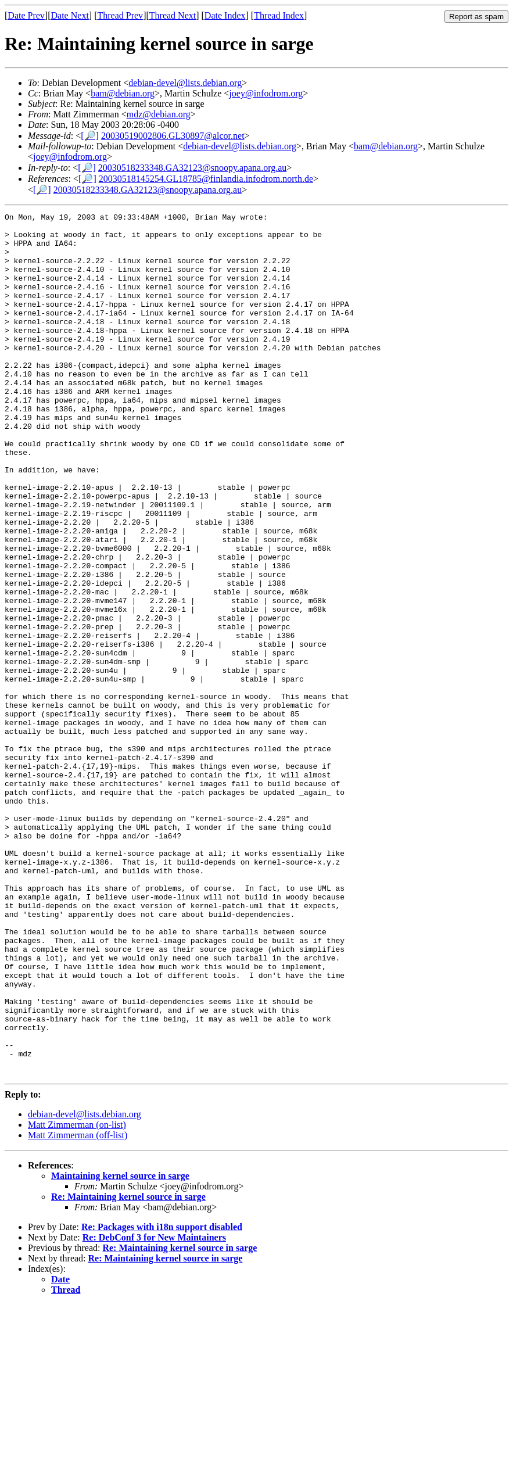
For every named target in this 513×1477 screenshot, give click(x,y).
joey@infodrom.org (266, 93)
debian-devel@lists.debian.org (185, 83)
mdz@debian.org (159, 114)
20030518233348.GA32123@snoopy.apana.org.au (192, 168)
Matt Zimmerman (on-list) (77, 1297)
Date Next (70, 15)
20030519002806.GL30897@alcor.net (173, 136)
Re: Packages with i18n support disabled (161, 1399)
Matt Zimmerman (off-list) (77, 1308)
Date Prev (26, 15)
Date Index (225, 15)
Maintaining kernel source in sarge (120, 1348)
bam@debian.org (123, 93)
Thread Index (279, 15)
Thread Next (172, 15)
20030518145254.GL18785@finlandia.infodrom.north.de (206, 179)
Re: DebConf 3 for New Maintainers (154, 1410)
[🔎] (90, 136)
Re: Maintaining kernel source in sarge (128, 1369)
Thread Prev (120, 15)
